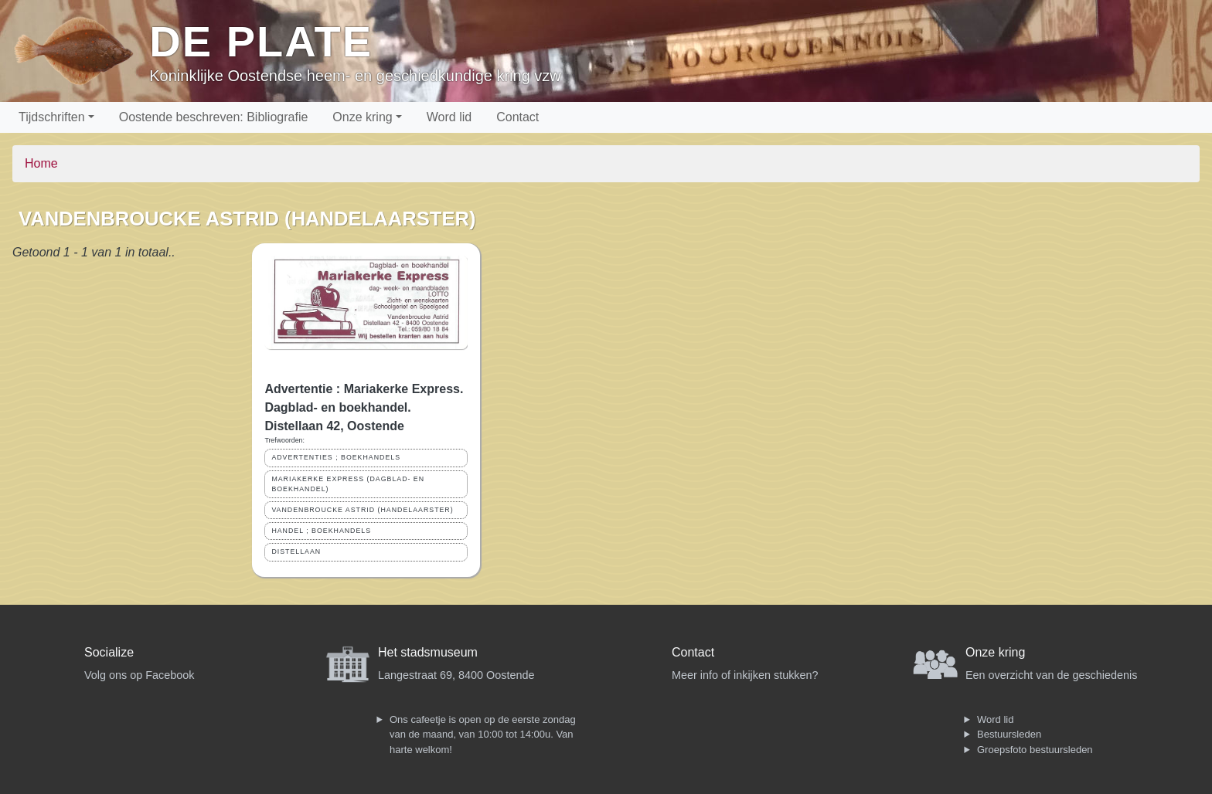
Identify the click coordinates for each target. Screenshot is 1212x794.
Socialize (109, 652)
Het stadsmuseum (428, 652)
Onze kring (362, 117)
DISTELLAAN (296, 551)
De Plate (261, 41)
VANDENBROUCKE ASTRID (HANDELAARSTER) (362, 510)
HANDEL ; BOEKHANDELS (321, 530)
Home (41, 163)
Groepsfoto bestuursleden (1035, 749)
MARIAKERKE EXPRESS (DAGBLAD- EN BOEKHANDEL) (347, 484)
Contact (517, 117)
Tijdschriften (52, 117)
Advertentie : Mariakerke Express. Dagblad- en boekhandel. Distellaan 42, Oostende (363, 407)
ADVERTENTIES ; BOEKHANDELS (335, 457)
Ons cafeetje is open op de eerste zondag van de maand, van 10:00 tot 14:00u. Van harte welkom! (483, 734)
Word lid (449, 117)
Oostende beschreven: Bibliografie (213, 117)
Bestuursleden (1009, 734)
